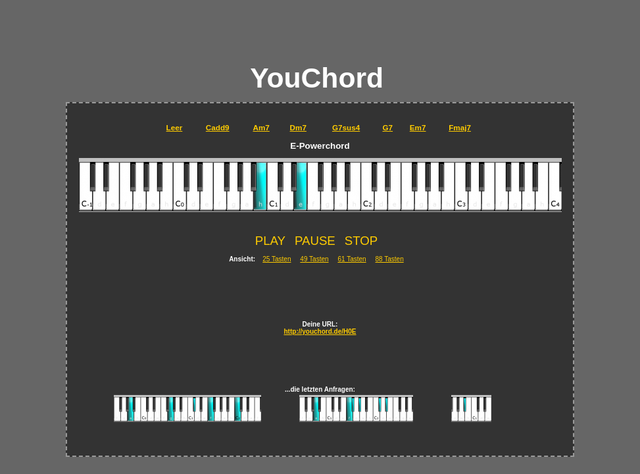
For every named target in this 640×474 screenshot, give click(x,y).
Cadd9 (218, 127)
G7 (388, 127)
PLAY (270, 241)
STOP (361, 241)
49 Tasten (314, 259)
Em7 (418, 127)
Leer (174, 127)
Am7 (261, 127)
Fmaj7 (460, 127)
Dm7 (298, 127)
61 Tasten (351, 259)
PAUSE (315, 241)
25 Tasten (276, 259)
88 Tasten (390, 259)
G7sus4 (346, 127)
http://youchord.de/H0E (320, 331)
